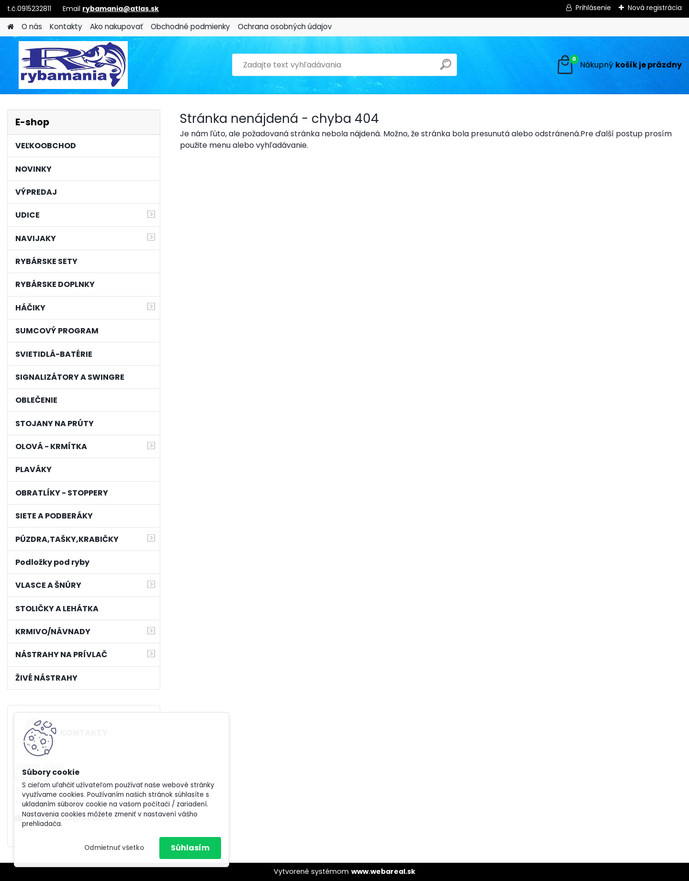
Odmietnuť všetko (114, 847)
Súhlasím (190, 847)
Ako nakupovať (116, 27)
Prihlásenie (593, 7)
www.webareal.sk (383, 871)
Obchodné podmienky (190, 27)
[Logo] (73, 65)
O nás (32, 27)
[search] (445, 68)
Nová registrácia (655, 7)
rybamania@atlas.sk (120, 8)
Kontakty (66, 27)
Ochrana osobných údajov (285, 27)
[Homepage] (10, 27)
